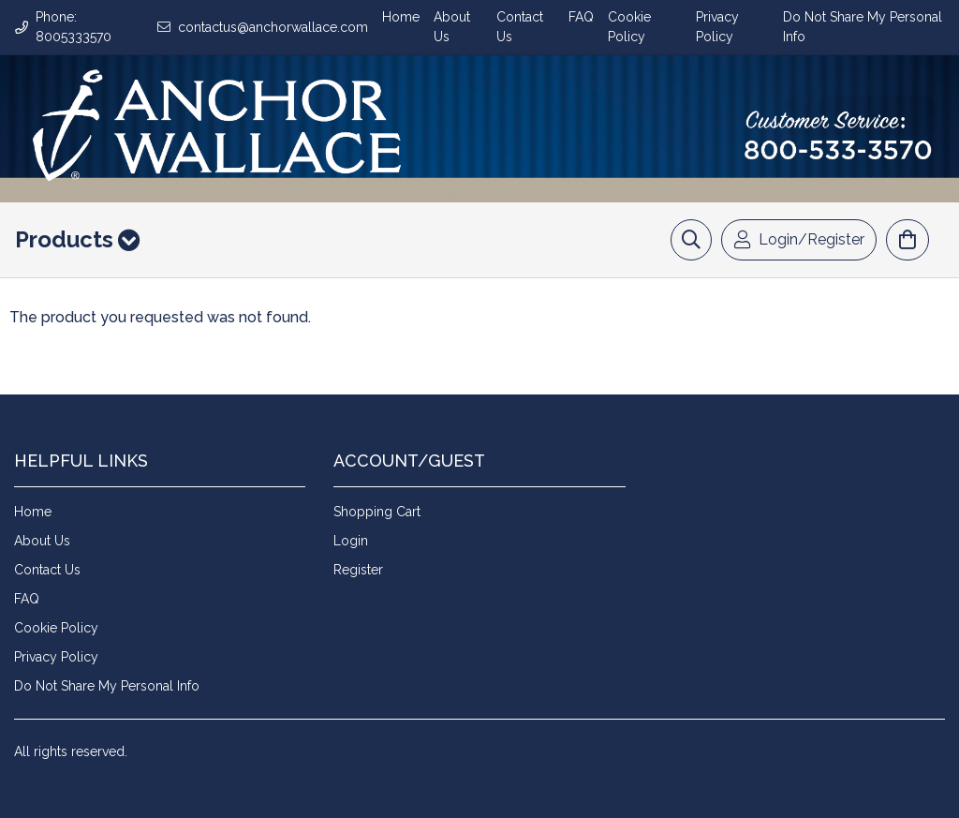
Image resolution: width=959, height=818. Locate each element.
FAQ (581, 16)
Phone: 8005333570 (73, 26)
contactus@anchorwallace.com (273, 27)
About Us (42, 540)
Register (358, 569)
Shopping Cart (376, 511)
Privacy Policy (56, 656)
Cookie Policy (56, 627)
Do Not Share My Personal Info (106, 685)
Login (350, 540)
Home (401, 16)
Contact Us (47, 569)
